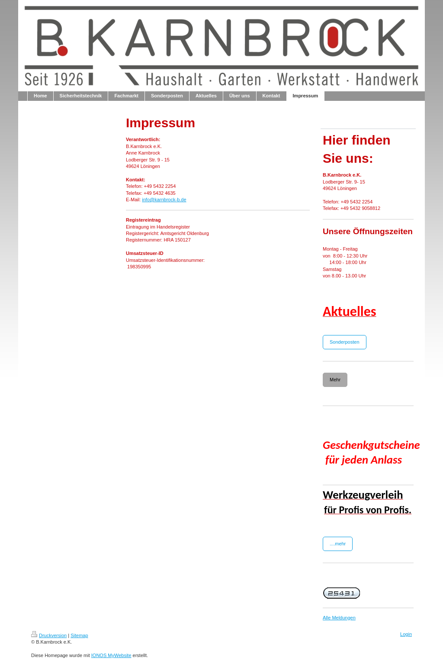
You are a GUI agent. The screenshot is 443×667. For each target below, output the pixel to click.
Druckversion (49, 635)
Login (406, 634)
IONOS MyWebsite (111, 655)
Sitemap (79, 635)
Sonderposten (345, 342)
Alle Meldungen (339, 617)
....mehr (338, 543)
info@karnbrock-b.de (164, 199)
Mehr (335, 379)
